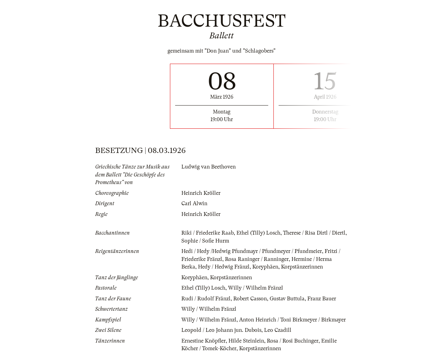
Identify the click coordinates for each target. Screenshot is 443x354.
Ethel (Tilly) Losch (258, 233)
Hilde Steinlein (246, 341)
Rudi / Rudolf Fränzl (205, 299)
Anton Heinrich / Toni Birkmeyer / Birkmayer (292, 320)
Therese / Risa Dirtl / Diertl (314, 233)
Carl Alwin (194, 203)
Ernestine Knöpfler (203, 341)
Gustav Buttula (287, 299)
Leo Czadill (277, 330)
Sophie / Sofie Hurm (205, 241)
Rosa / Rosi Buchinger (292, 341)
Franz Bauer (321, 299)
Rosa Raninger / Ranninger (257, 259)
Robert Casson (250, 299)
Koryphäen (265, 267)
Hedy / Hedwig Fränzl (224, 267)
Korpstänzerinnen (302, 267)
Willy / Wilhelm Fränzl (255, 288)
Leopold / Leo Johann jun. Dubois (221, 330)
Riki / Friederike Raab (207, 233)
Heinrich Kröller (200, 193)
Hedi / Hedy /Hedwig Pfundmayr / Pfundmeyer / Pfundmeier (251, 251)
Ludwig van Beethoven (208, 167)
